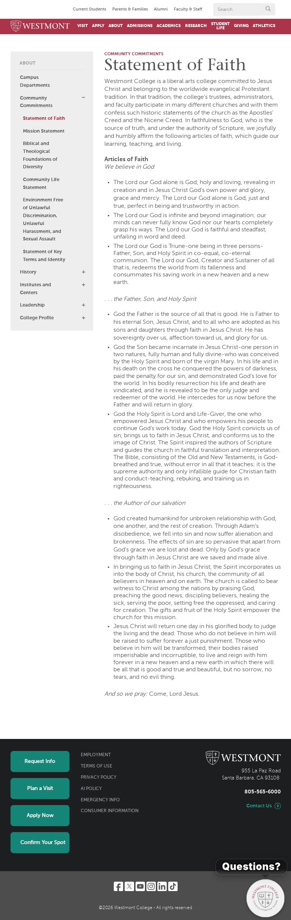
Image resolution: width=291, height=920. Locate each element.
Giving (241, 26)
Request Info (39, 761)
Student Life (220, 26)
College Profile (37, 318)
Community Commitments (36, 102)
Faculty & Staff (188, 9)
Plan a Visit (40, 788)
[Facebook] (118, 886)
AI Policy (91, 789)
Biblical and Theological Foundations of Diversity (40, 155)
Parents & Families (130, 9)
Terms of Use (96, 766)
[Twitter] (129, 886)
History (28, 272)
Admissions (139, 26)
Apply (98, 26)
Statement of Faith (44, 118)
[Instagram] (151, 886)
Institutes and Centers (35, 288)
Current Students (89, 9)
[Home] (40, 26)
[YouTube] (140, 886)
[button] (83, 97)
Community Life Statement (41, 183)
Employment (96, 755)
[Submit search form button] (268, 9)
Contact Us (259, 806)
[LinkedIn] (162, 886)
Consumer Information (110, 811)
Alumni (161, 9)
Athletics (264, 26)
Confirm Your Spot (42, 842)
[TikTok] (173, 886)
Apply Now (40, 815)
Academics (169, 26)
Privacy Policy (98, 777)
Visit (82, 26)
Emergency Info (100, 800)
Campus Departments (35, 81)
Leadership (32, 305)
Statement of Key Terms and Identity (44, 255)
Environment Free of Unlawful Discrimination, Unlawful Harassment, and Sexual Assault (43, 220)
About (116, 26)
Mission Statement (44, 131)
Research (196, 26)
